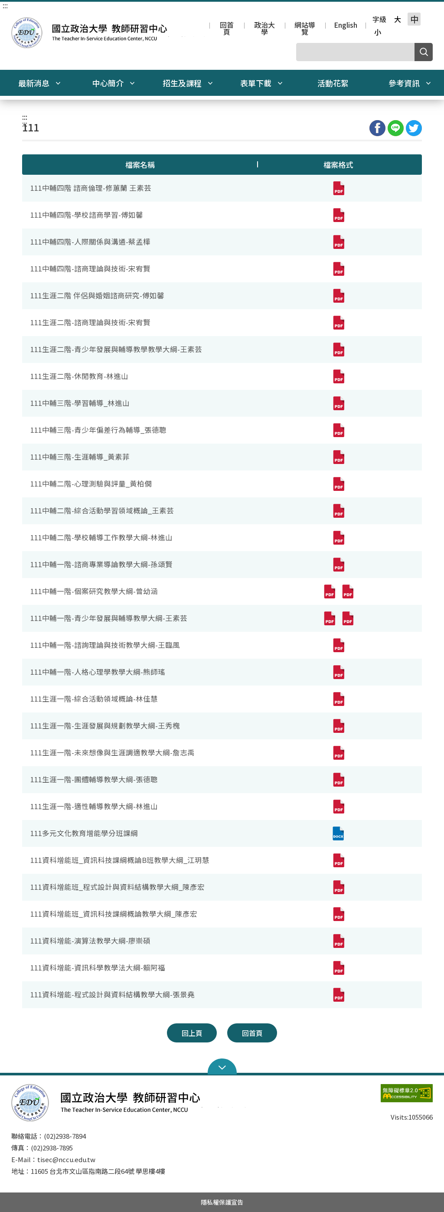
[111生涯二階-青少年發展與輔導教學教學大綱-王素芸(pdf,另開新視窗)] (338, 349)
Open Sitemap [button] (222, 1066)
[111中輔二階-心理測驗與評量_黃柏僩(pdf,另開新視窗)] (338, 484)
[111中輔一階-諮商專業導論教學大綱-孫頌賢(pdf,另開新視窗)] (338, 564)
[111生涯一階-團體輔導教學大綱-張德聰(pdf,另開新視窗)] (338, 779)
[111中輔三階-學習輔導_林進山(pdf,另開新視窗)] (338, 403)
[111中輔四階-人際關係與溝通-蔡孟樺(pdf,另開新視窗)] (338, 242)
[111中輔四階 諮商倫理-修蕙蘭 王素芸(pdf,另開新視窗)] (338, 188)
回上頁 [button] (192, 1033)
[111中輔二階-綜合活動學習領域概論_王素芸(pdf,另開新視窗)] (338, 510)
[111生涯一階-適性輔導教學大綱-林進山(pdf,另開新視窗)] (338, 806)
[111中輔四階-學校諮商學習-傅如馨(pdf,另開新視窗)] (338, 215)
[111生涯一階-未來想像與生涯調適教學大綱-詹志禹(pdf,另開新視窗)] (338, 752)
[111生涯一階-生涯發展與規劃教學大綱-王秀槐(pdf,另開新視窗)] (338, 726)
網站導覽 (304, 25)
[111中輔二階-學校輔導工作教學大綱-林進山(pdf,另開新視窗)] (338, 537)
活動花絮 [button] (333, 82)
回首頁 (227, 25)
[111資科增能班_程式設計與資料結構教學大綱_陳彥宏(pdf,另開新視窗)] (338, 887)
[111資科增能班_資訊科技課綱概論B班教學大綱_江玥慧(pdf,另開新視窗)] (338, 860)
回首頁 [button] (252, 1033)
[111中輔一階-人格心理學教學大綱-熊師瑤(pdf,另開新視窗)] (338, 672)
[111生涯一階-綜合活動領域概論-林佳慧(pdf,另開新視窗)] (338, 699)
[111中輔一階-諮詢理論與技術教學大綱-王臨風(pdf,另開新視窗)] (338, 645)
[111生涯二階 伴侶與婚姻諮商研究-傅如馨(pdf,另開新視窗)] (338, 295)
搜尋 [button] (424, 52)
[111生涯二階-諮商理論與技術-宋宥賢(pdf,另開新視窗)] (338, 322)
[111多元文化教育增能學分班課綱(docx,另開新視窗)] (338, 833)
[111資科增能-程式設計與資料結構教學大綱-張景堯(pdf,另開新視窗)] (338, 994)
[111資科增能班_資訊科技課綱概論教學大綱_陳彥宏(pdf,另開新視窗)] (338, 914)
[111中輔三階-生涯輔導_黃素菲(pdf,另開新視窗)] (338, 457)
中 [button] (414, 19)
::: (5, 5)
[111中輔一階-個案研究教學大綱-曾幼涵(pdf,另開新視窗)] (329, 591)
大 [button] (397, 19)
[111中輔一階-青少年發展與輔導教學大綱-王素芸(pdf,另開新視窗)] (329, 618)
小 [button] (377, 32)
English (345, 25)
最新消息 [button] (39, 82)
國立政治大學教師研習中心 (20, 23)
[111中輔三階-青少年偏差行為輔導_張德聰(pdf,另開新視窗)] (338, 430)
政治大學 (264, 25)
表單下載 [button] (261, 82)
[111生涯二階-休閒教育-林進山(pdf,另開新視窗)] (338, 376)
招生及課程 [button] (188, 82)
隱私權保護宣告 (222, 1202)
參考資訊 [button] (409, 82)
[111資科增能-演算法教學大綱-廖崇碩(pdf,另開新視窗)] (338, 941)
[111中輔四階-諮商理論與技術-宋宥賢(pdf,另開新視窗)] (338, 268)
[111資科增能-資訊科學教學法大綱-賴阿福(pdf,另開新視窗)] (338, 967)
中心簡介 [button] (113, 82)
